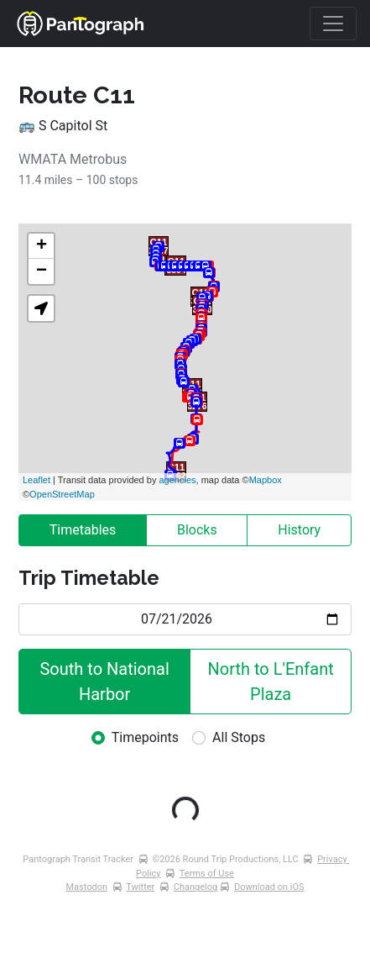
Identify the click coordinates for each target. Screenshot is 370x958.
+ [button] (41, 246)
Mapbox (265, 480)
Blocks (197, 530)
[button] (41, 308)
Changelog (195, 887)
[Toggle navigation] (333, 23)
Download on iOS (269, 887)
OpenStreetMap (62, 494)
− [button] (41, 271)
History (299, 530)
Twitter (140, 887)
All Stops (238, 737)
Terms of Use (207, 873)
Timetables (83, 530)
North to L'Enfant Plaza (273, 681)
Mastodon (87, 887)
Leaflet (36, 480)
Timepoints (145, 737)
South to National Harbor (106, 681)
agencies (177, 480)
